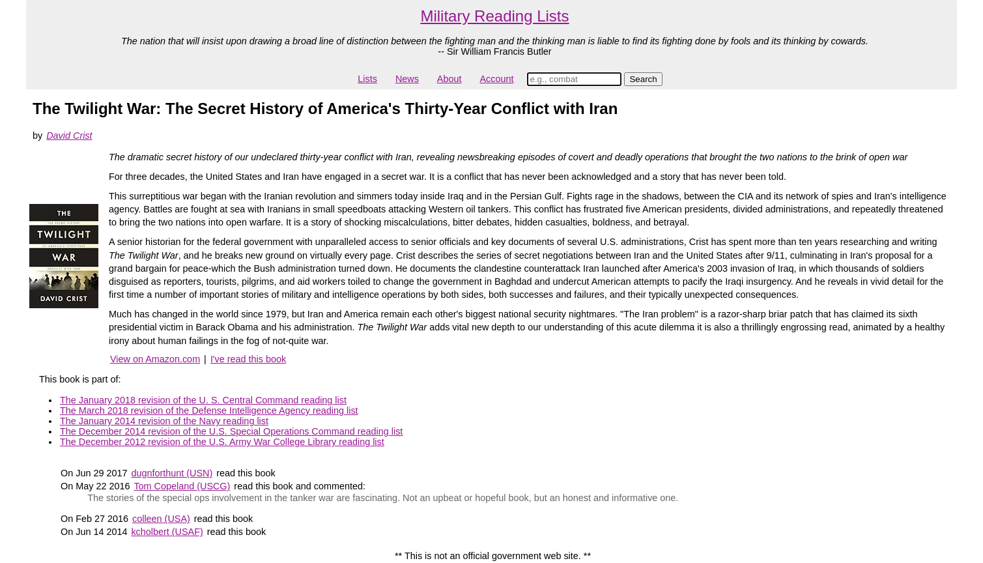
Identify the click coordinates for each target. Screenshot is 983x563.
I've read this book (248, 359)
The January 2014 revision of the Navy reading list (164, 421)
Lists (367, 79)
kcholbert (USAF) (167, 532)
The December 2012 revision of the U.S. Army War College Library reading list (222, 442)
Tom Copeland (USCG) (182, 486)
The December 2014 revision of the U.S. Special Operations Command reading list (231, 431)
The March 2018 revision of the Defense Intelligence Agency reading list (209, 410)
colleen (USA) (161, 518)
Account (496, 79)
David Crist (69, 135)
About (449, 79)
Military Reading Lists (494, 16)
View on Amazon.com (155, 359)
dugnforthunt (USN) (171, 473)
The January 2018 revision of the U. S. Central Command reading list (203, 400)
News (407, 79)
